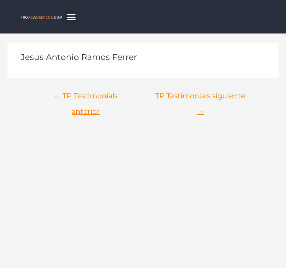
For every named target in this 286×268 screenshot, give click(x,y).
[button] (71, 17)
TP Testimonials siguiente (200, 98)
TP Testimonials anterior (86, 98)
